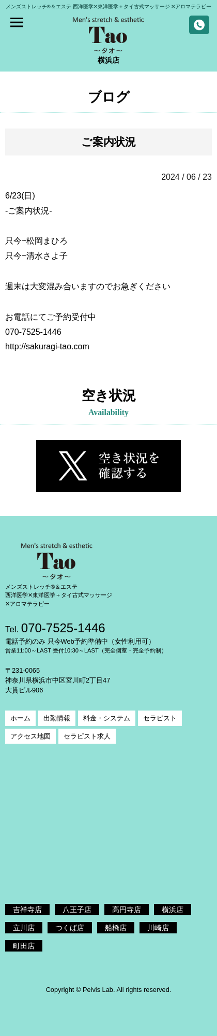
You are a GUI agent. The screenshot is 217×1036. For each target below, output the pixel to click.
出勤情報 (56, 718)
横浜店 (172, 909)
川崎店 (158, 928)
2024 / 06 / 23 (186, 177)
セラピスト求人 (87, 736)
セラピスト (160, 718)
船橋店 (116, 928)
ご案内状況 (108, 142)
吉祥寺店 (27, 909)
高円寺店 (126, 909)
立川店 (24, 928)
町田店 (24, 946)
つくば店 (69, 928)
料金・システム (106, 718)
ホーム (20, 718)
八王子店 (77, 909)
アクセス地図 (30, 736)
